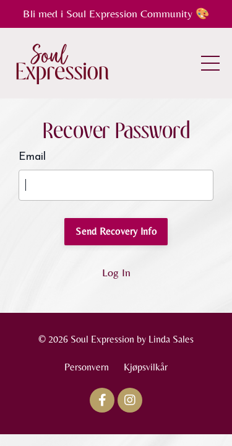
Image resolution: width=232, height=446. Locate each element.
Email (32, 157)
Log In (116, 272)
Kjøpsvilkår (146, 367)
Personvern (86, 367)
